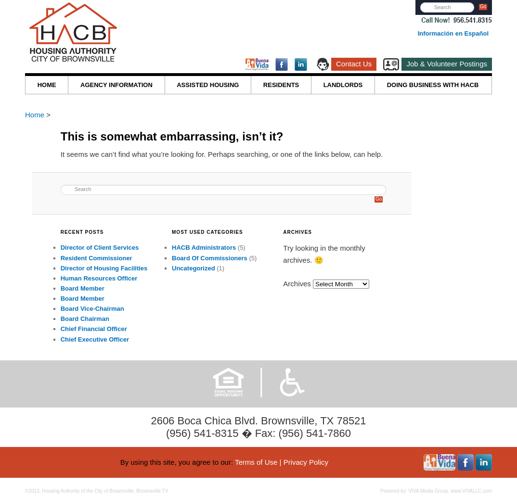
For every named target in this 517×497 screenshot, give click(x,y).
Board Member (82, 288)
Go (483, 6)
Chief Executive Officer (95, 339)
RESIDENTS (281, 85)
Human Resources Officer (99, 278)
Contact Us (354, 64)
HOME (47, 85)
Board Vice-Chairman (92, 308)
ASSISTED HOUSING (208, 85)
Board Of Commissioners (209, 258)
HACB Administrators (204, 247)
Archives (297, 284)
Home (35, 115)
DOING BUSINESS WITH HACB (433, 85)
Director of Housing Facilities (104, 268)
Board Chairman (85, 318)
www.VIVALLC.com (471, 491)
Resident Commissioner (96, 258)
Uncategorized (193, 268)
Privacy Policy (306, 462)
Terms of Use (256, 462)
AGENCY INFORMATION (116, 85)
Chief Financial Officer (94, 328)
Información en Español (453, 33)
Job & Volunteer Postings (446, 64)
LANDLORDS (343, 85)
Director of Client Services (100, 247)
